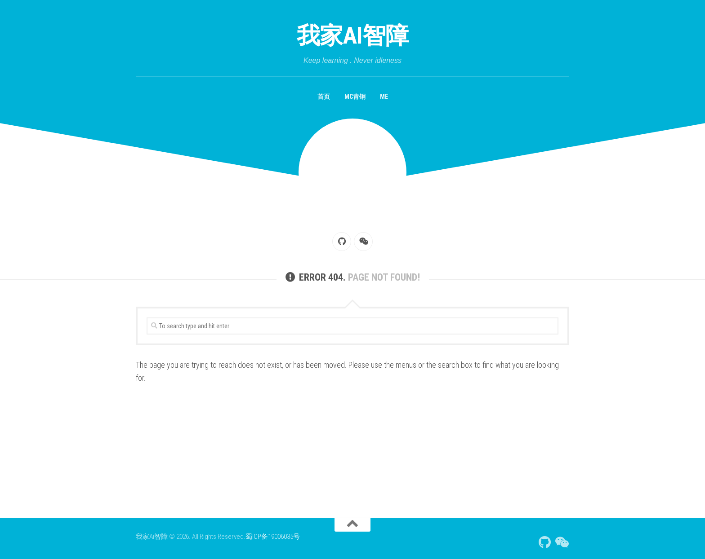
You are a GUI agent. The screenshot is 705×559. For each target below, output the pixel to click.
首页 (323, 96)
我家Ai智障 (353, 35)
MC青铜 (355, 96)
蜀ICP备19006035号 (272, 537)
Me (384, 96)
